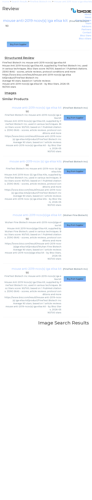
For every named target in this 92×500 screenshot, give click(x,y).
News (88, 17)
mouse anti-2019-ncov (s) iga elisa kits (35, 161)
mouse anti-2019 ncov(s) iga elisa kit (37, 107)
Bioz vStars (85, 38)
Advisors (86, 26)
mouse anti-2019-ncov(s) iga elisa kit (37, 269)
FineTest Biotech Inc (75, 107)
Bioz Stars (85, 35)
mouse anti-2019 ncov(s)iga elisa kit (37, 215)
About (88, 14)
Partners (86, 29)
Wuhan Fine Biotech (75, 215)
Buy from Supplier (18, 44)
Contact (87, 32)
